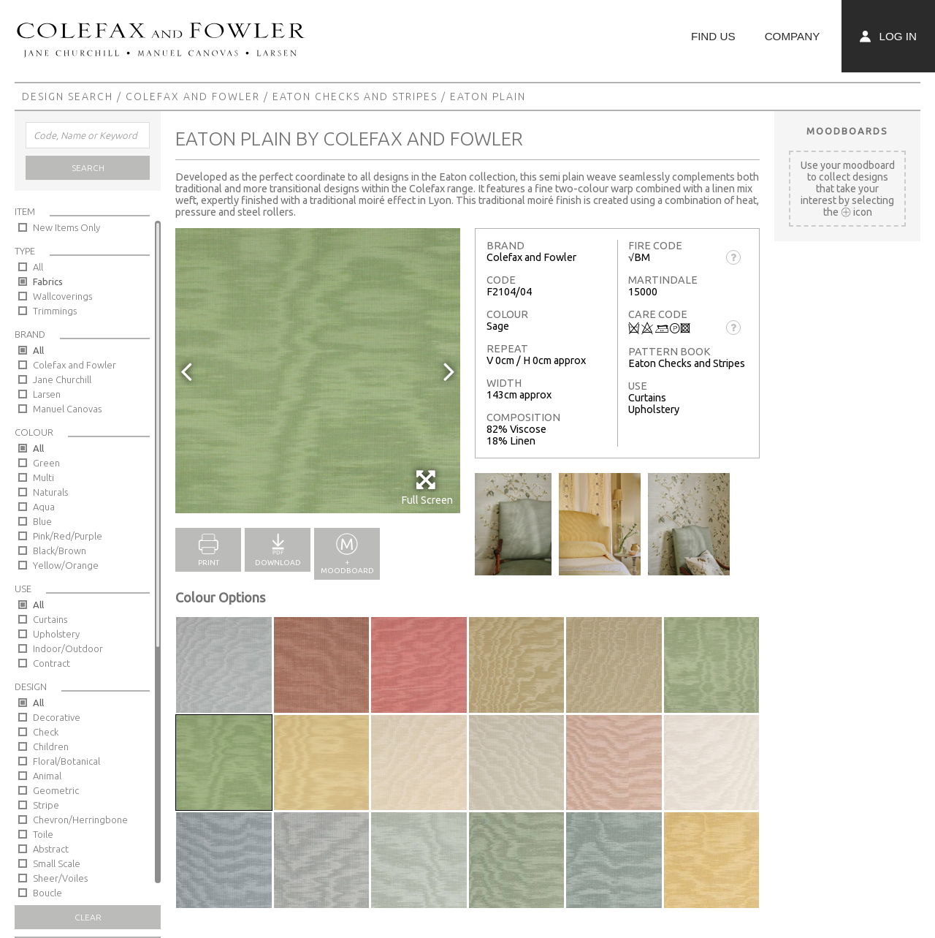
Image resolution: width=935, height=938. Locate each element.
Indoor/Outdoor (68, 648)
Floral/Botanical (66, 761)
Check (45, 732)
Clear (88, 917)
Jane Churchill (62, 379)
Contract (51, 663)
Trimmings (55, 311)
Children (51, 746)
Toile (43, 834)
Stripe (46, 805)
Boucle (47, 893)
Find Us (713, 36)
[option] (317, 370)
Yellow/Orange (66, 565)
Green (46, 463)
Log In (888, 36)
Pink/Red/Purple (67, 536)
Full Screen (427, 487)
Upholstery (56, 634)
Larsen (47, 394)
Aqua (44, 507)
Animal (47, 776)
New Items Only (66, 227)
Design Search (67, 96)
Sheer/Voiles (60, 878)
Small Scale (56, 863)
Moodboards (847, 131)
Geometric (56, 790)
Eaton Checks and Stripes (355, 96)
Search (88, 168)
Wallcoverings (62, 296)
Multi (43, 477)
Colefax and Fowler (193, 96)
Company (792, 36)
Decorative (56, 717)
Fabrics (48, 281)
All (38, 267)
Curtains (50, 619)
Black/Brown (59, 550)
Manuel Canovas (67, 409)
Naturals (50, 492)
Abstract (51, 849)
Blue (42, 521)
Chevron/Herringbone (80, 819)
